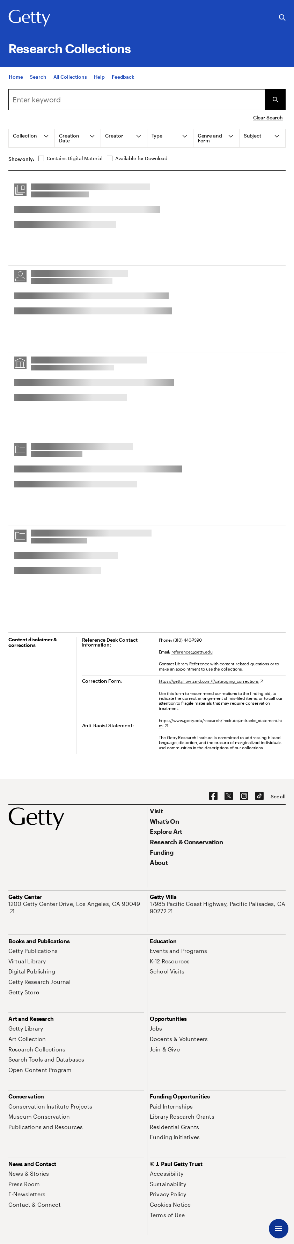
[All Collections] (70, 79)
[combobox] (136, 99)
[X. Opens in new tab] (229, 796)
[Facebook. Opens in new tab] (213, 796)
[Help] (99, 79)
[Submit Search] (275, 99)
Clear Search (268, 117)
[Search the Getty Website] (282, 18)
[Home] (16, 79)
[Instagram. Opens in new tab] (244, 796)
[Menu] (278, 1228)
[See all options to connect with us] (278, 796)
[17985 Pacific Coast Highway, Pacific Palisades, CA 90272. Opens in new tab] (218, 907)
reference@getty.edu (192, 651)
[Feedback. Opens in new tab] (123, 79)
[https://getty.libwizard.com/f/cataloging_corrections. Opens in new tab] (211, 681)
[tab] (32, 138)
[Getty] (29, 18)
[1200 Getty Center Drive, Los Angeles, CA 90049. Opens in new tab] (76, 907)
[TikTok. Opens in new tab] (259, 796)
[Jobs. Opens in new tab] (156, 1028)
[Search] (38, 79)
